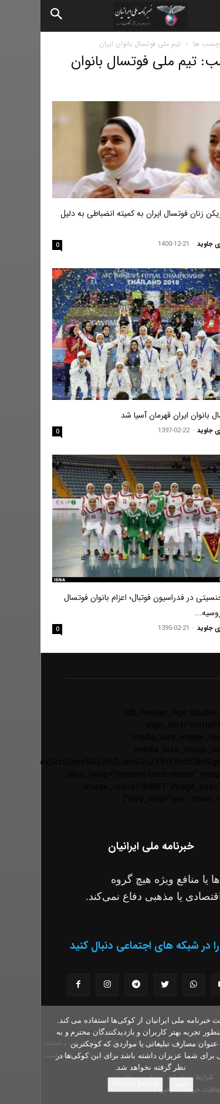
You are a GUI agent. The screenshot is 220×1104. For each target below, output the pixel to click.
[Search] (16, 16)
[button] (201, 16)
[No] (205, 1055)
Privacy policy (95, 1084)
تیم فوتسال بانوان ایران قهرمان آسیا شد (144, 415)
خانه (202, 43)
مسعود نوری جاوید (182, 244)
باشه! (140, 1084)
